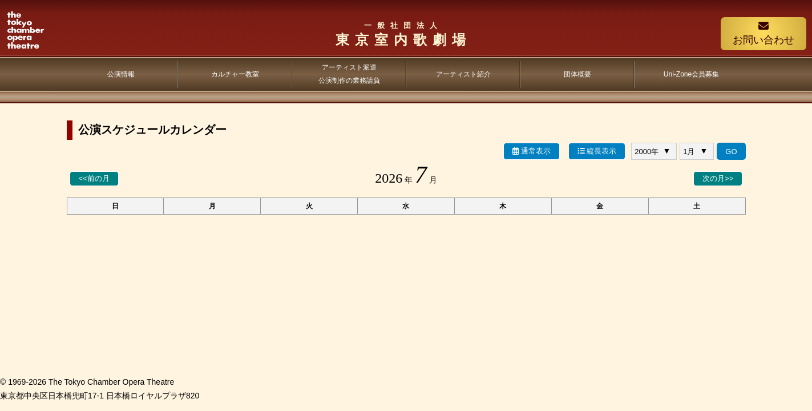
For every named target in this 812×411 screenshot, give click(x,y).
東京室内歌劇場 (403, 33)
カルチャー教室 (235, 74)
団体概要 (577, 74)
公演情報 (121, 74)
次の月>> (717, 178)
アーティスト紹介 (463, 74)
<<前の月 (94, 178)
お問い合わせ (763, 33)
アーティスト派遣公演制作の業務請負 (349, 74)
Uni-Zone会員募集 (691, 74)
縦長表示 (597, 151)
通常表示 (531, 151)
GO (731, 151)
